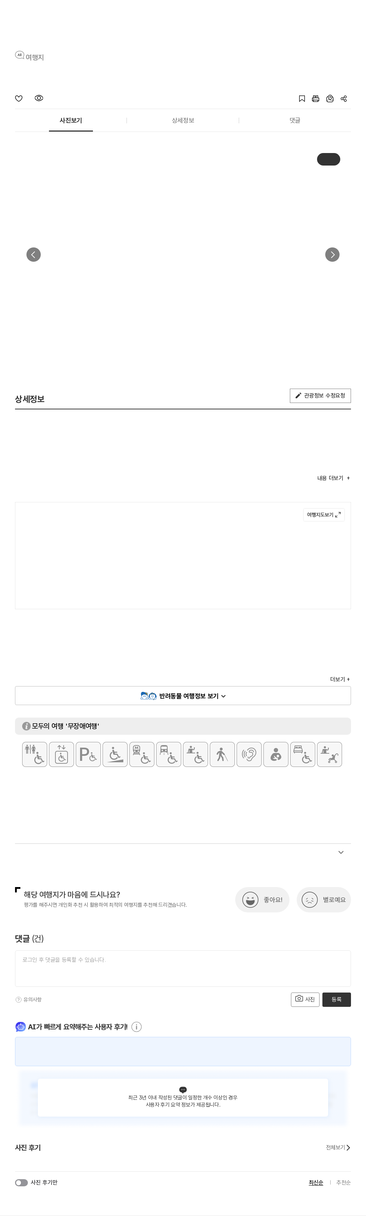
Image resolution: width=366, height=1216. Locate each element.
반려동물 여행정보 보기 (189, 696)
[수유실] (275, 754)
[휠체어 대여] (195, 754)
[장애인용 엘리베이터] (61, 754)
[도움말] (18, 999)
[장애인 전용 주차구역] (88, 754)
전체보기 (338, 1148)
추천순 (343, 1182)
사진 (305, 999)
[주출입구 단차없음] (115, 754)
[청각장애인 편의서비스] (249, 754)
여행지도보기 (324, 515)
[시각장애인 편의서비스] (222, 754)
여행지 (35, 57)
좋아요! (273, 900)
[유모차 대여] (329, 754)
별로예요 (334, 900)
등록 (336, 999)
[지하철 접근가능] (141, 754)
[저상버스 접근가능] (168, 754)
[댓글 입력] (183, 968)
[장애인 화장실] (34, 754)
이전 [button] (33, 254)
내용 (331, 478)
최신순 (316, 1182)
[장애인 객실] (302, 754)
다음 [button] (332, 254)
